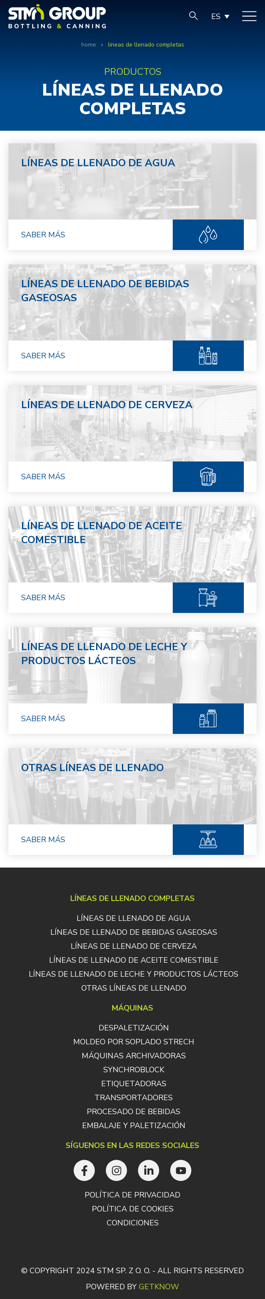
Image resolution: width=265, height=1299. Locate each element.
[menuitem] (220, 16)
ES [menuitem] (216, 16)
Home (88, 45)
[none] (220, 16)
